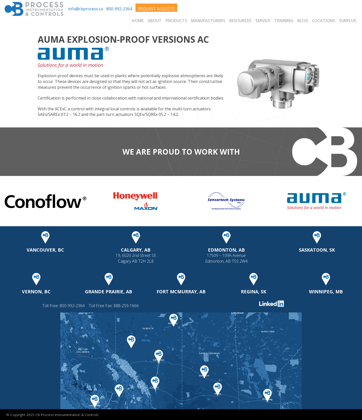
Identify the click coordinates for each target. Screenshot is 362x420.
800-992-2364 (119, 9)
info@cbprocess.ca (85, 9)
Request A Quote (156, 9)
